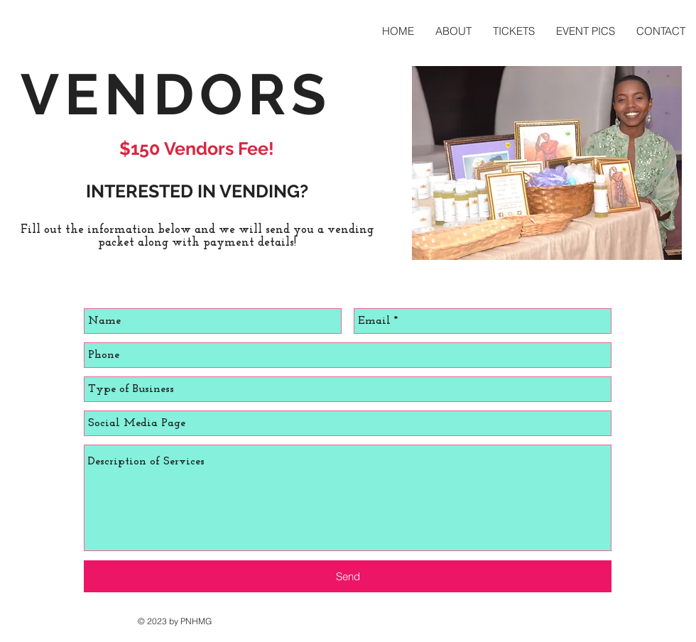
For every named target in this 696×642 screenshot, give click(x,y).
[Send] (347, 576)
